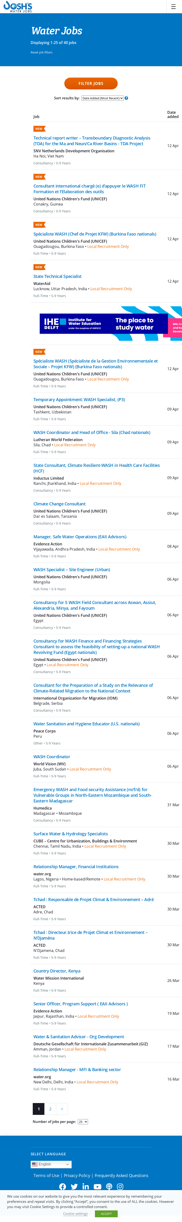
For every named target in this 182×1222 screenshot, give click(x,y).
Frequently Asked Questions (122, 1175)
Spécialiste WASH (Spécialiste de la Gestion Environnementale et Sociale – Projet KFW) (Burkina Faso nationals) (95, 363)
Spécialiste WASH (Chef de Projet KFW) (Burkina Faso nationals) (94, 234)
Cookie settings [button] (75, 1213)
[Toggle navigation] (173, 6)
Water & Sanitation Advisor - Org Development (78, 1036)
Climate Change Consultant (59, 504)
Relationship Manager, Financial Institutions (76, 866)
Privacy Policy (77, 1175)
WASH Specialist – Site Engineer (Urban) (71, 569)
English (41, 1164)
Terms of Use (46, 1175)
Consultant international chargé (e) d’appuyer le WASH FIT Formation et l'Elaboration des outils (89, 188)
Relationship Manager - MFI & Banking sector (77, 1069)
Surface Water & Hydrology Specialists (70, 834)
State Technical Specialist (57, 276)
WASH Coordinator (51, 756)
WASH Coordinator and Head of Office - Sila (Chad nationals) (91, 432)
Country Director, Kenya (56, 971)
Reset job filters (41, 52)
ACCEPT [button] (106, 1214)
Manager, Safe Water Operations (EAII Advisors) (79, 536)
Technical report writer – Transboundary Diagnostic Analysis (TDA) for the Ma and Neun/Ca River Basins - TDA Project (91, 140)
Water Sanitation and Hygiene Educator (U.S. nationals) (86, 724)
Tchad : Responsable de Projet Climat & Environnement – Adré (93, 899)
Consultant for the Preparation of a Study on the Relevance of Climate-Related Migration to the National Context (93, 688)
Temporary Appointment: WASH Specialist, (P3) (79, 399)
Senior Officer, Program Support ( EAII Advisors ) (80, 1004)
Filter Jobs (91, 83)
